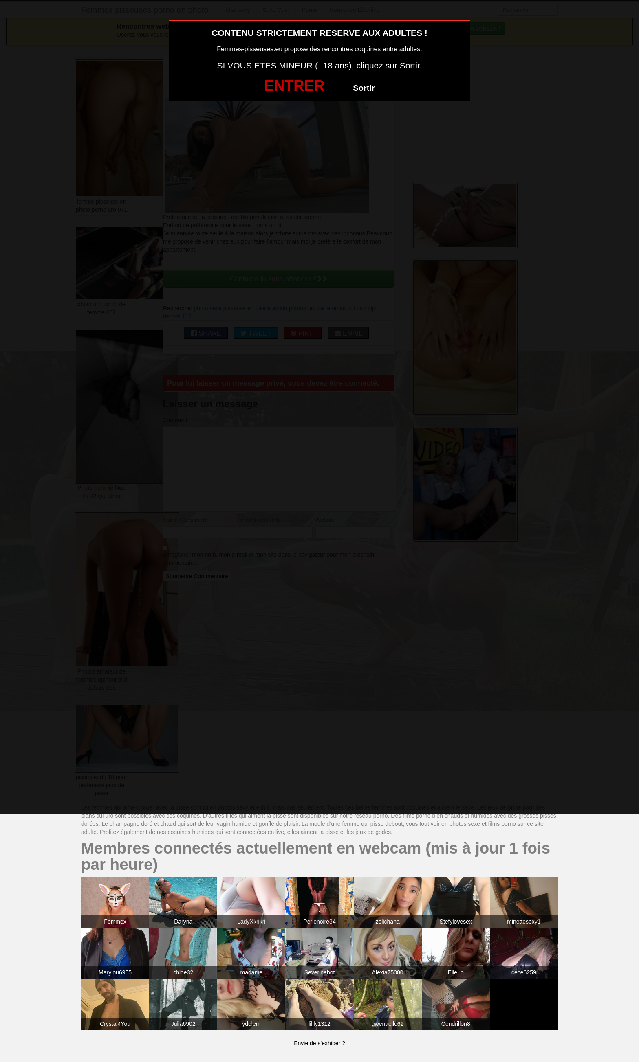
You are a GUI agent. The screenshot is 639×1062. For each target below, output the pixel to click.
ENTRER (294, 85)
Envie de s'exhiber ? (319, 1043)
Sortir (364, 87)
